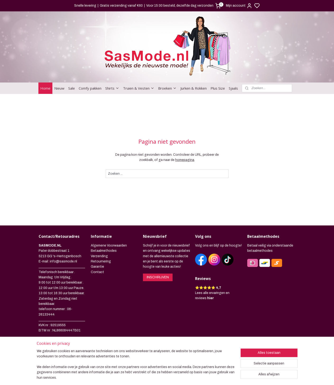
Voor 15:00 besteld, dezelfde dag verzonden (179, 5)
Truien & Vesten (138, 88)
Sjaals (233, 88)
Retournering (101, 261)
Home (45, 88)
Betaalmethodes (104, 250)
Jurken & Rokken (193, 88)
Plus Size (217, 88)
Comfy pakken (90, 88)
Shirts (112, 88)
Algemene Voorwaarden (109, 245)
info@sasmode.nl (63, 261)
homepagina (184, 160)
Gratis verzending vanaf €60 (121, 5)
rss (192, 376)
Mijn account (239, 6)
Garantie (97, 266)
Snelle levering (85, 5)
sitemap (183, 376)
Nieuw (59, 88)
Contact (97, 272)
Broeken (167, 88)
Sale (71, 88)
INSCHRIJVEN (158, 277)
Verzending (99, 256)
